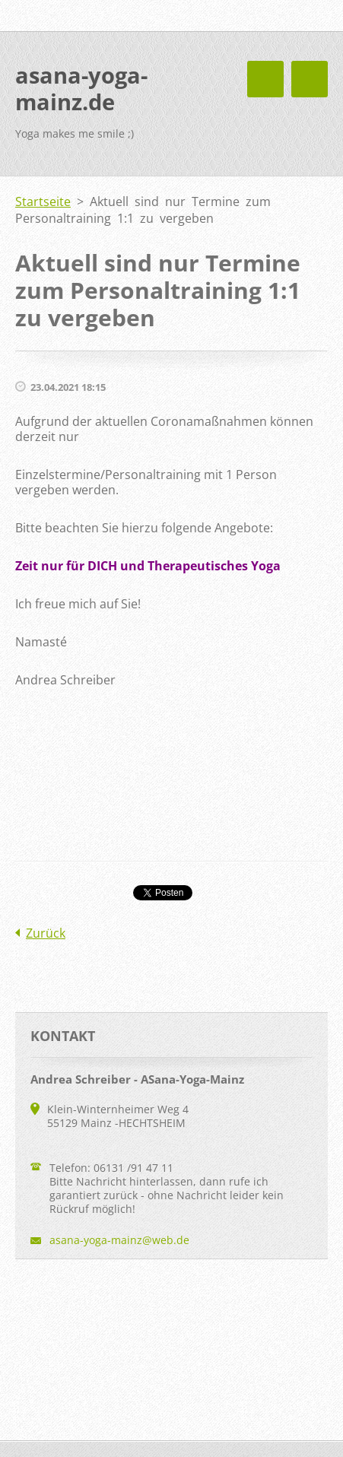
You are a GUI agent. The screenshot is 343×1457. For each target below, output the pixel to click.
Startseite (43, 201)
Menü (309, 79)
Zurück (45, 933)
